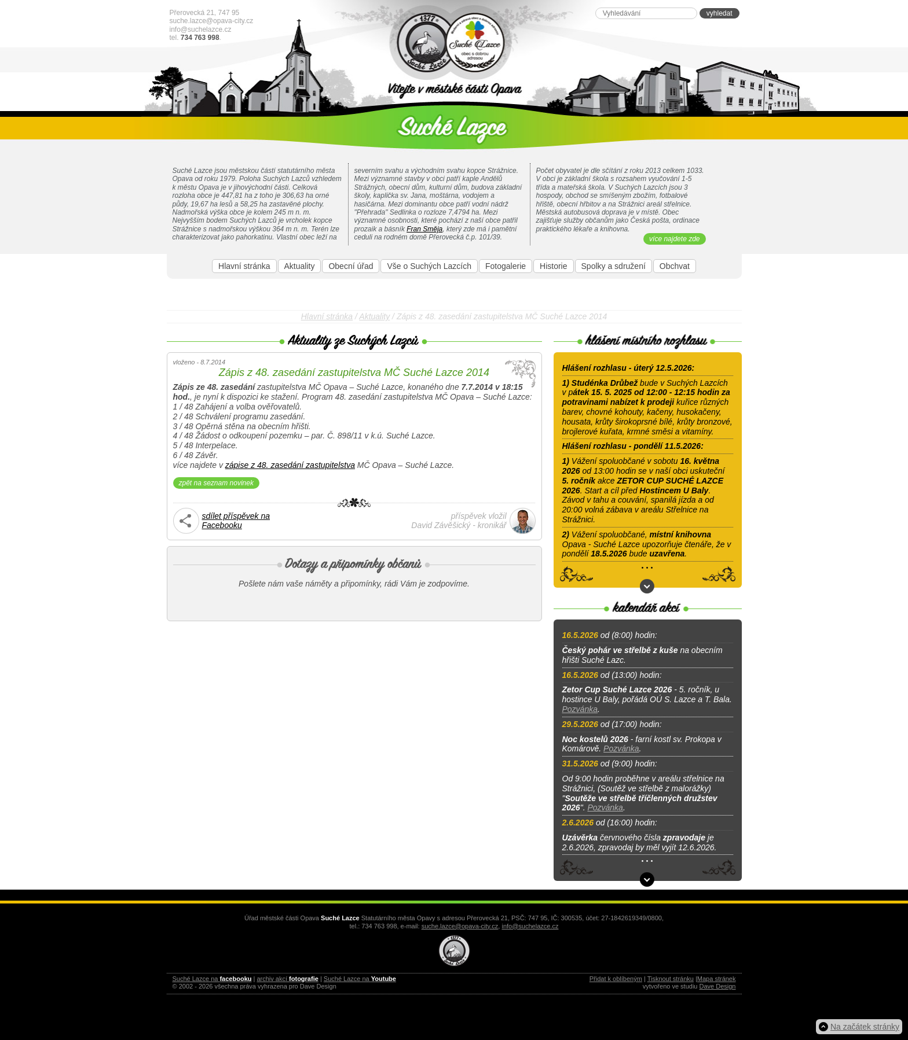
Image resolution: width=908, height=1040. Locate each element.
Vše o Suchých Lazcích (429, 266)
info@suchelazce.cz (201, 29)
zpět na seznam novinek (216, 483)
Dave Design (718, 986)
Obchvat (675, 266)
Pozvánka (580, 709)
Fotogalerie (505, 266)
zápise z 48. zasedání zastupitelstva (290, 465)
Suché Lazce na (212, 978)
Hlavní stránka (244, 266)
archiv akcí (287, 978)
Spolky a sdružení (613, 266)
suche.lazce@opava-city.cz (212, 21)
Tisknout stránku (670, 978)
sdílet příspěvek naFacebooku (236, 520)
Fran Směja (424, 229)
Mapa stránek (716, 978)
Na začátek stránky (864, 1026)
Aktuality (299, 266)
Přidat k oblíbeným (616, 978)
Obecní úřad (350, 266)
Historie (553, 266)
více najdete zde (674, 239)
